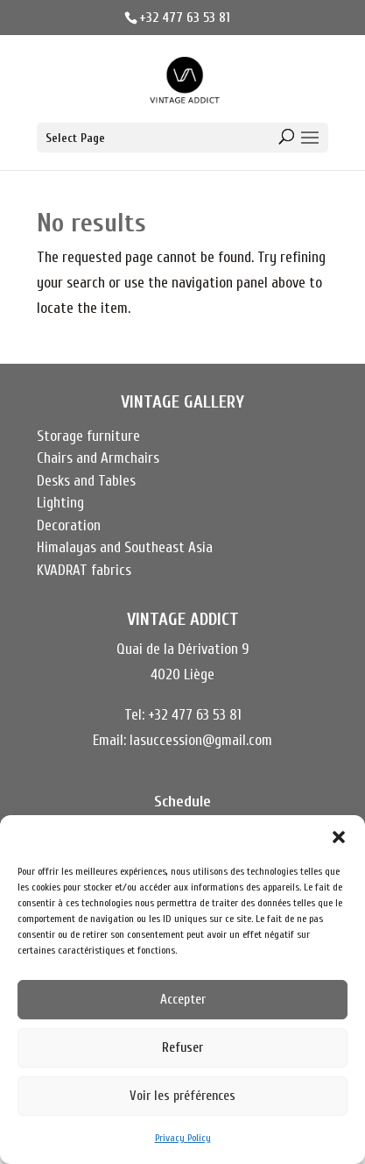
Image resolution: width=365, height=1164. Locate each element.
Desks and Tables (86, 480)
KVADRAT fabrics (84, 570)
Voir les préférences (182, 1096)
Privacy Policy (183, 1138)
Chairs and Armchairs (98, 458)
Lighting (60, 502)
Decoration (69, 525)
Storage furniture (88, 436)
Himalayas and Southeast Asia (125, 547)
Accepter (183, 999)
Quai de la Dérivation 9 (182, 649)
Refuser (182, 1047)
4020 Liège (182, 674)
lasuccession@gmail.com (201, 740)
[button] (338, 837)
